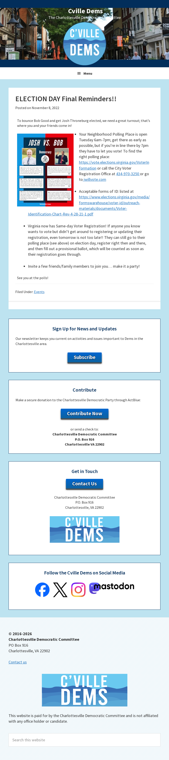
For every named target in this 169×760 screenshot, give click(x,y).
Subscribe (84, 357)
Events (39, 291)
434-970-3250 (128, 173)
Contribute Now (84, 413)
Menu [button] (87, 73)
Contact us (18, 662)
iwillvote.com (94, 179)
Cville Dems (85, 11)
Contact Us (84, 483)
